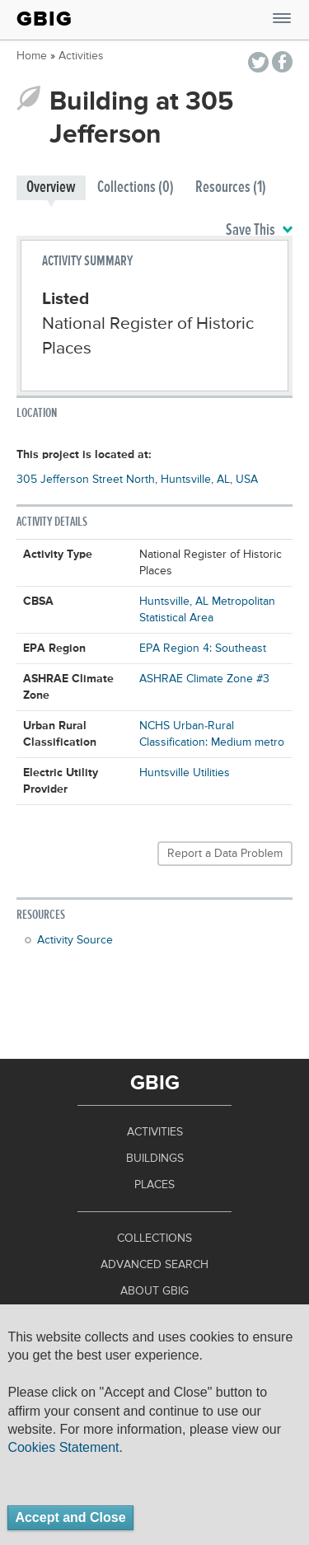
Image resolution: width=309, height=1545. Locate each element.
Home (31, 56)
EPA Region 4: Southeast (202, 648)
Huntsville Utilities (184, 773)
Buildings (155, 1158)
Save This (259, 230)
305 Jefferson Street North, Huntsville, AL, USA (137, 479)
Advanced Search (154, 1265)
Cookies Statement (63, 1447)
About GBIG (154, 1291)
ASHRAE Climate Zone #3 (204, 679)
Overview (51, 187)
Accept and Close (70, 1517)
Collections (154, 1238)
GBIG (44, 19)
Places (154, 1185)
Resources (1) (230, 187)
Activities (81, 56)
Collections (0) (135, 187)
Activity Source (75, 940)
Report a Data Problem (225, 853)
